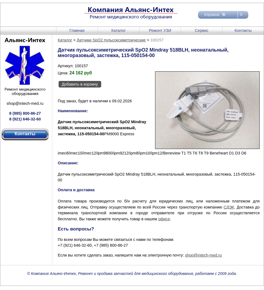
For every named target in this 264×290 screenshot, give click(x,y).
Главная (77, 30)
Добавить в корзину (80, 84)
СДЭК (229, 207)
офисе (164, 219)
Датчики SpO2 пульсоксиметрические (111, 40)
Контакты (243, 30)
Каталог (118, 30)
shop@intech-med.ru (25, 103)
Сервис (201, 30)
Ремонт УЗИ (160, 30)
